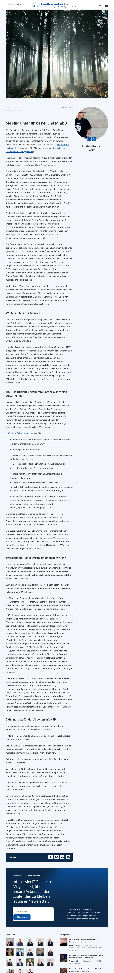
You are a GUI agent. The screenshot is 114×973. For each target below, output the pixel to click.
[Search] (100, 5)
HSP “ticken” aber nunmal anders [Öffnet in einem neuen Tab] (21, 433)
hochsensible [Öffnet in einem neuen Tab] (63, 144)
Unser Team (10, 935)
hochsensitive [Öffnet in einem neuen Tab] (12, 147)
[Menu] (106, 5)
